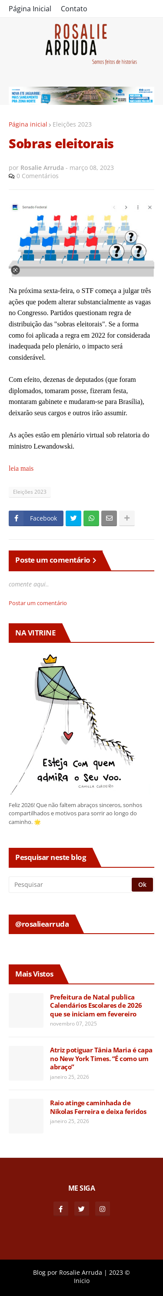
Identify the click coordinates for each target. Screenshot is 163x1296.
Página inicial (28, 124)
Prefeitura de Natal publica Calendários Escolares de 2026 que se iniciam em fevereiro (96, 1005)
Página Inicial (30, 8)
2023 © (119, 1272)
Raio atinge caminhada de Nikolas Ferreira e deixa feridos (98, 1107)
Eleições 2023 (72, 124)
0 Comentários (38, 176)
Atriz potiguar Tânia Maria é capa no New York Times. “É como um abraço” (101, 1058)
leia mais (21, 468)
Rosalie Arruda (80, 1272)
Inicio (82, 1280)
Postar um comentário (38, 603)
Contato (74, 8)
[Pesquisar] (71, 885)
